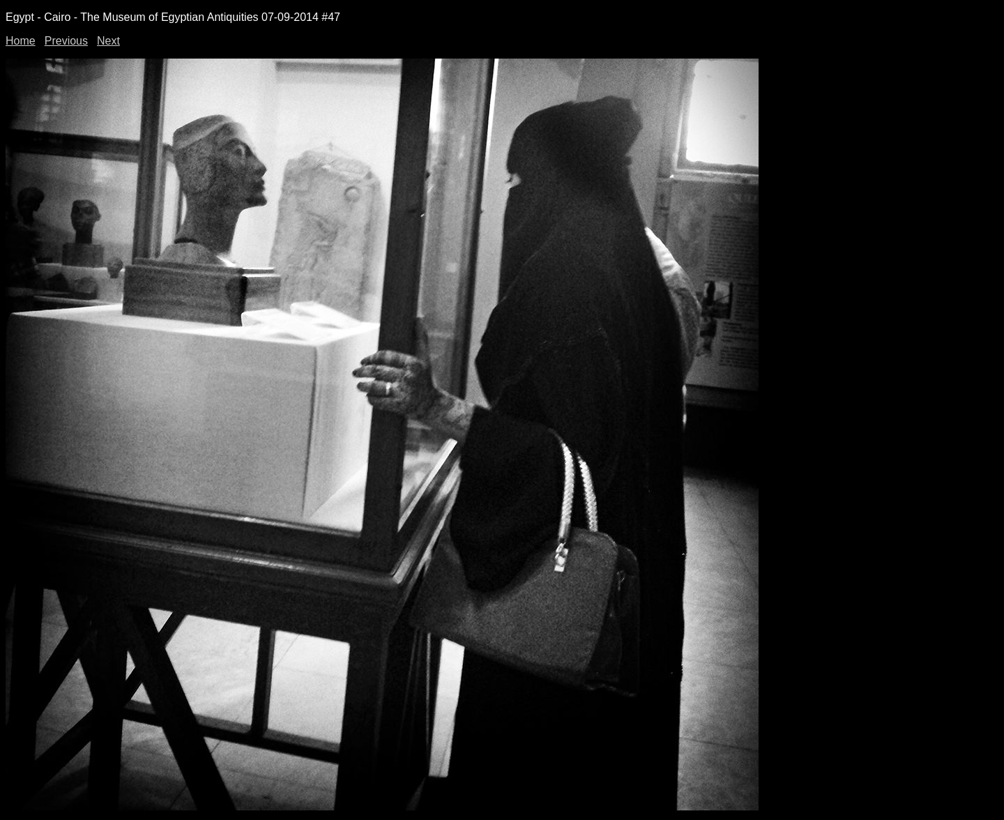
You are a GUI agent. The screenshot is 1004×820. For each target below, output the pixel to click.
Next (108, 41)
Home (21, 41)
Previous (66, 41)
